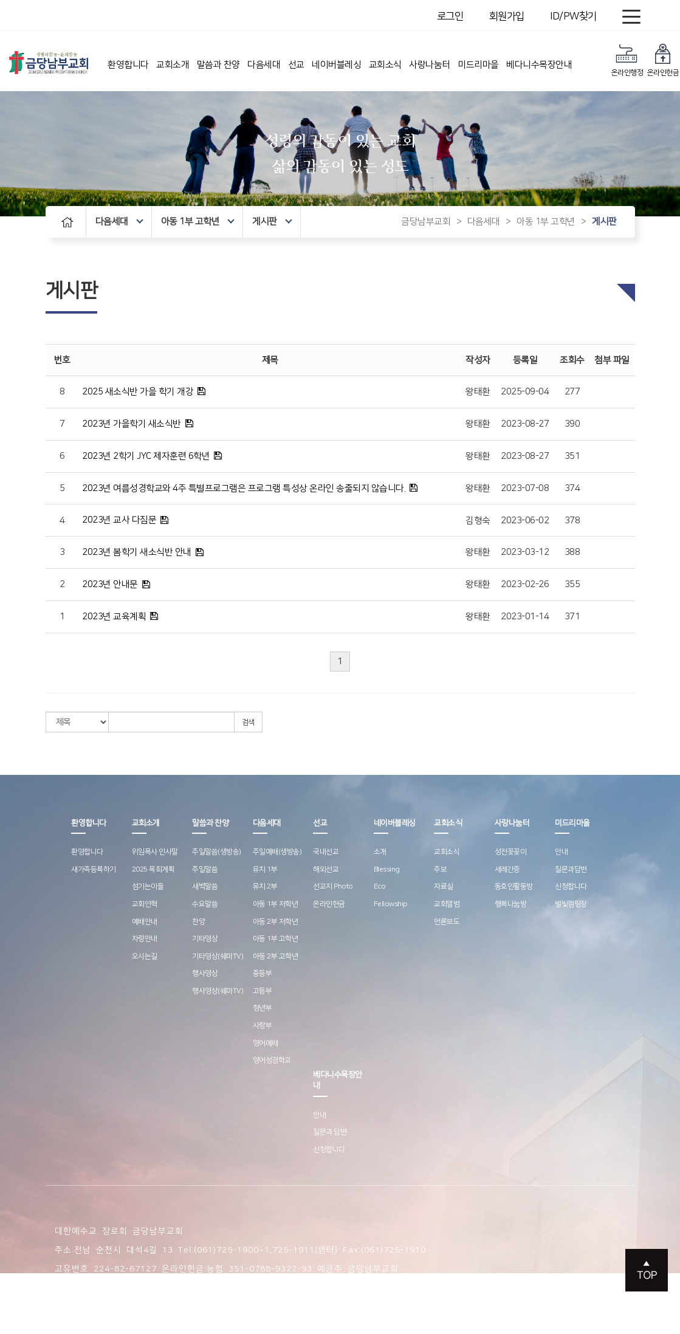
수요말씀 (205, 904)
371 (572, 616)
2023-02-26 (525, 584)
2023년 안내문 (110, 584)
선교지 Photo (333, 886)
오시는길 (144, 956)
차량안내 (144, 939)
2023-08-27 (525, 424)
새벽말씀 (205, 886)
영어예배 (265, 1043)
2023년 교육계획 (114, 616)
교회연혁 (144, 904)
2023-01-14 (525, 616)
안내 (561, 852)
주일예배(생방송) (277, 852)
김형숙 (477, 520)
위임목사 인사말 (155, 852)
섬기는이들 (148, 886)
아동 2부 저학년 (275, 922)
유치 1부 (265, 869)
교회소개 (172, 65)
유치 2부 (265, 886)
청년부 (262, 1008)
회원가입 (506, 16)
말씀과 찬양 (218, 65)
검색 (248, 722)
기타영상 (205, 939)
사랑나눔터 (429, 65)
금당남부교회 (425, 221)
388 (572, 552)
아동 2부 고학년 (275, 956)
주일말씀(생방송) (216, 852)
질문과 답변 (329, 1132)
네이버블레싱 (336, 65)
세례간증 (507, 869)
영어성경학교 (272, 1060)
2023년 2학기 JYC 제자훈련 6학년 (146, 456)
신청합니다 (571, 886)
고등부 (262, 991)
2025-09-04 (525, 392)
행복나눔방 (511, 904)
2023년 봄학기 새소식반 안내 (136, 552)
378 (572, 520)
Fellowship (391, 904)
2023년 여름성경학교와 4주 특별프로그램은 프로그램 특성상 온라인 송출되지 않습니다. (243, 488)
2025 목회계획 (153, 869)
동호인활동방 (514, 886)
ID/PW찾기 (573, 16)
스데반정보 (306, 1288)
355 (572, 584)
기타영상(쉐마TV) (217, 956)
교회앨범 (446, 904)
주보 (440, 869)
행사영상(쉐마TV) (217, 991)
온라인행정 (627, 60)
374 (572, 488)
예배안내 (144, 922)
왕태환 (477, 392)
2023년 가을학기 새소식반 (131, 424)
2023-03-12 (525, 552)
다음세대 (263, 65)
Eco (380, 886)
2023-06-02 (525, 520)
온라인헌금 (663, 60)
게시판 (272, 221)
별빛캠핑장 (571, 904)
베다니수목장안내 (539, 65)
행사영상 (205, 973)
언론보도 (446, 922)
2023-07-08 (525, 488)
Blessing (387, 869)
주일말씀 (205, 869)
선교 (296, 65)
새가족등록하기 (93, 869)
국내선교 (325, 852)
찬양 (198, 922)
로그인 (450, 16)
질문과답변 (571, 869)
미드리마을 (478, 65)
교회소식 (385, 65)
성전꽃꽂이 (511, 852)
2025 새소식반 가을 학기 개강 (137, 392)
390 (572, 424)
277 (572, 392)
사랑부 (262, 1026)
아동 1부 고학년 (198, 221)
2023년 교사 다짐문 (119, 520)
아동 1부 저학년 (275, 904)
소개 (380, 852)
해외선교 (325, 869)
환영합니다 (128, 65)
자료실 (443, 886)
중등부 (262, 973)
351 (572, 456)
